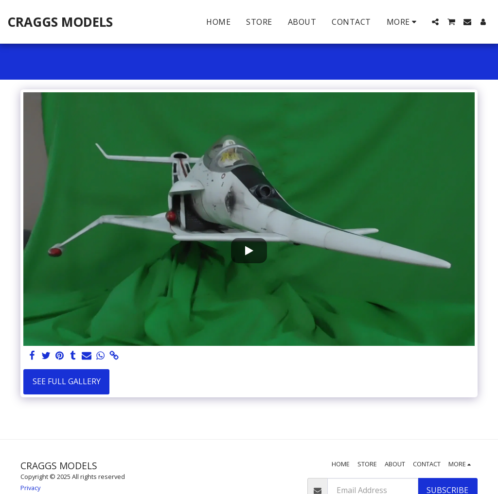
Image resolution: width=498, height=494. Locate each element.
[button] (435, 22)
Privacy (30, 487)
